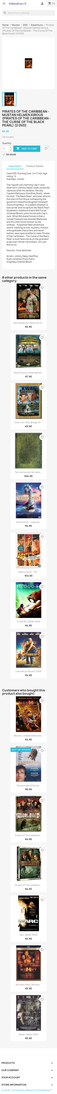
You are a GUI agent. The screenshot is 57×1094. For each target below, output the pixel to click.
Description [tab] (15, 166)
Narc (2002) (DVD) (29, 934)
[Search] (28, 13)
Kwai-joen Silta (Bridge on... (28, 422)
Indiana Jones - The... (28, 571)
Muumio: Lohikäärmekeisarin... (28, 735)
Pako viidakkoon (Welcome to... (28, 323)
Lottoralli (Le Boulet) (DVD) (28, 671)
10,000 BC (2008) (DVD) (28, 621)
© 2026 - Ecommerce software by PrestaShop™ (27, 1090)
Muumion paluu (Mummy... (28, 984)
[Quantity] (5, 149)
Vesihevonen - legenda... (28, 522)
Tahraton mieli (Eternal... (28, 785)
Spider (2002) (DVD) (28, 1034)
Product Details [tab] (34, 166)
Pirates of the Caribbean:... (28, 835)
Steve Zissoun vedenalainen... (28, 372)
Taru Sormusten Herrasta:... (28, 472)
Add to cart (26, 149)
